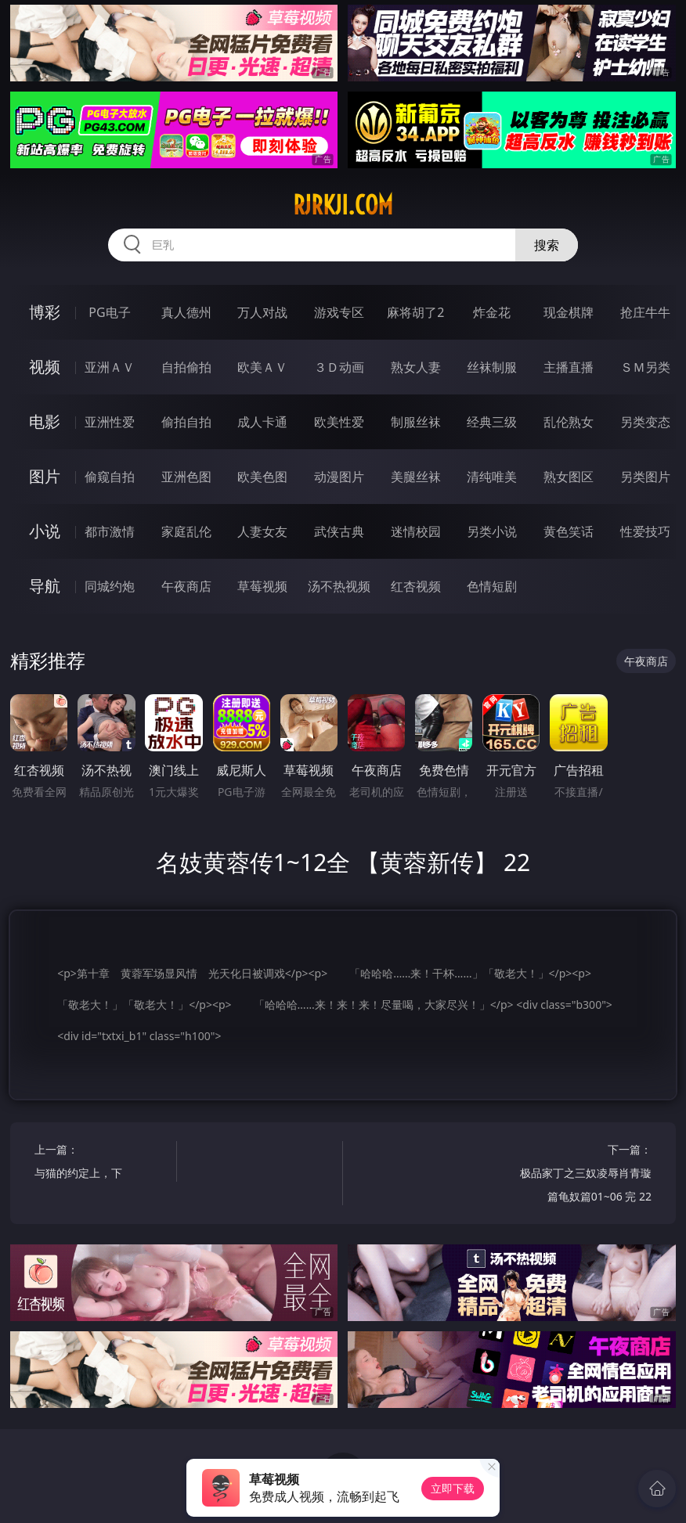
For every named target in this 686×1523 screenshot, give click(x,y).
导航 (44, 585)
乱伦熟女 (568, 421)
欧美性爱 (339, 421)
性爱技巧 (645, 531)
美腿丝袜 (416, 476)
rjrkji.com (343, 205)
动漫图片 (339, 476)
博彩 (44, 311)
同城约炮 (110, 586)
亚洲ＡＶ (110, 367)
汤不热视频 (339, 586)
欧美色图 (262, 476)
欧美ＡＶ (262, 367)
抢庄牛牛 (645, 312)
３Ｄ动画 (339, 367)
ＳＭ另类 (645, 367)
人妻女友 (262, 531)
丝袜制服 (492, 367)
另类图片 (645, 476)
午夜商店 (186, 586)
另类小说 (492, 531)
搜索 (546, 245)
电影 (44, 421)
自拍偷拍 (186, 367)
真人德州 (186, 312)
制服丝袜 (416, 421)
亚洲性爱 (110, 421)
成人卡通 (262, 421)
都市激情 (110, 531)
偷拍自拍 (186, 421)
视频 (44, 366)
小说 (44, 531)
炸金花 (492, 312)
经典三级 (492, 421)
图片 (44, 476)
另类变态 (645, 421)
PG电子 (109, 312)
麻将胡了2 (415, 312)
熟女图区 (568, 476)
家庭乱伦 (186, 531)
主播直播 (568, 367)
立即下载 (453, 1488)
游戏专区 (339, 312)
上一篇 (101, 1163)
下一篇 (584, 1175)
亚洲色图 (186, 476)
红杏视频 (416, 586)
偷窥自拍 (110, 476)
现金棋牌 (568, 312)
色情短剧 (492, 586)
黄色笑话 (568, 531)
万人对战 (262, 312)
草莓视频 (262, 586)
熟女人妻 (416, 367)
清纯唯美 (492, 476)
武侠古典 (339, 531)
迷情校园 (416, 531)
